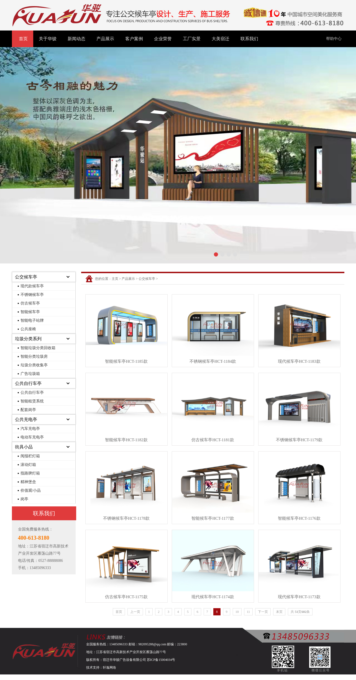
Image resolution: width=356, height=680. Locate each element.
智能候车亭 (30, 312)
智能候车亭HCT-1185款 (126, 361)
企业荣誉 (163, 38)
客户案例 (134, 38)
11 (248, 612)
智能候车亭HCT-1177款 (212, 518)
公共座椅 (28, 329)
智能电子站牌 (32, 320)
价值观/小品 (31, 490)
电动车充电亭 (32, 437)
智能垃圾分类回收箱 (38, 348)
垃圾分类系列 (28, 338)
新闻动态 (76, 38)
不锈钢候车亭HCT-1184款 (212, 361)
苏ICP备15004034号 (161, 660)
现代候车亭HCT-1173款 (299, 597)
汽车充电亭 (30, 429)
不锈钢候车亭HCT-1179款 (299, 440)
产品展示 (105, 38)
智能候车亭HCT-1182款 (126, 440)
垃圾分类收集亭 (34, 365)
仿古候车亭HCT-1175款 (126, 597)
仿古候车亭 (30, 303)
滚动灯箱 (28, 465)
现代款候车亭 (32, 286)
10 (237, 612)
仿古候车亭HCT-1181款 (212, 440)
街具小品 (24, 447)
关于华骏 (48, 38)
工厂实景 (192, 38)
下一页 (263, 612)
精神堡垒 (28, 482)
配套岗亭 (28, 410)
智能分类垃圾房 (34, 356)
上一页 (135, 612)
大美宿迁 (220, 38)
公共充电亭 (26, 419)
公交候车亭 (26, 277)
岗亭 (24, 499)
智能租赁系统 (32, 401)
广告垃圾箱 (30, 374)
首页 (23, 38)
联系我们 (249, 38)
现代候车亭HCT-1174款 (212, 597)
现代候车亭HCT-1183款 (299, 361)
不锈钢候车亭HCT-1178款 (126, 518)
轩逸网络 (109, 667)
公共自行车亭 (28, 383)
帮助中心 (334, 39)
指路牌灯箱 (30, 473)
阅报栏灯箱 (30, 456)
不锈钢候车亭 (32, 295)
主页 (115, 279)
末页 (279, 612)
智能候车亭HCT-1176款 (299, 518)
